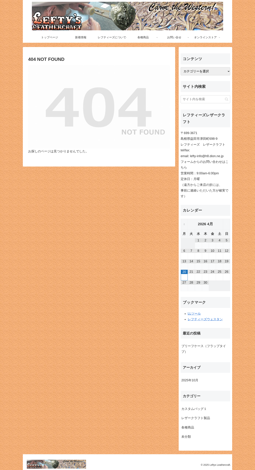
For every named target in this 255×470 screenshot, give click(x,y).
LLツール (194, 313)
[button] (226, 99)
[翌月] (226, 224)
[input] (205, 99)
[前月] (184, 224)
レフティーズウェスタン (205, 319)
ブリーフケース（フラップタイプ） (203, 348)
